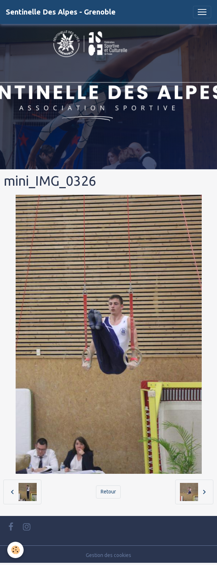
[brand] (61, 12)
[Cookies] (15, 550)
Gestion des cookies (108, 555)
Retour (108, 492)
